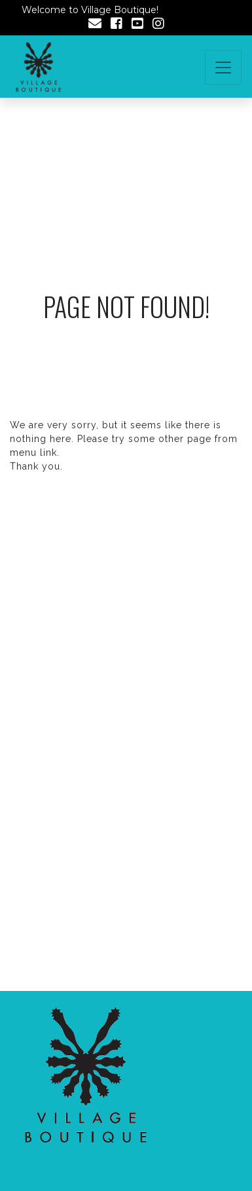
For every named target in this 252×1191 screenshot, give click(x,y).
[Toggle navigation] (223, 67)
